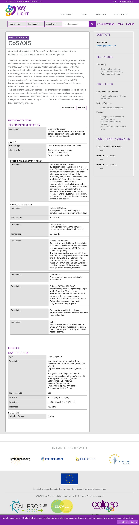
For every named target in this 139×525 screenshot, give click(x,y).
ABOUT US (101, 14)
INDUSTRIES (66, 14)
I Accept (133, 522)
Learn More (123, 522)
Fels (120, 24)
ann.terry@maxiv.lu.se (106, 45)
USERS (84, 14)
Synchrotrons (105, 24)
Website (81, 108)
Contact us (120, 14)
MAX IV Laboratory (19, 37)
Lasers (130, 24)
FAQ (114, 2)
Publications (67, 108)
